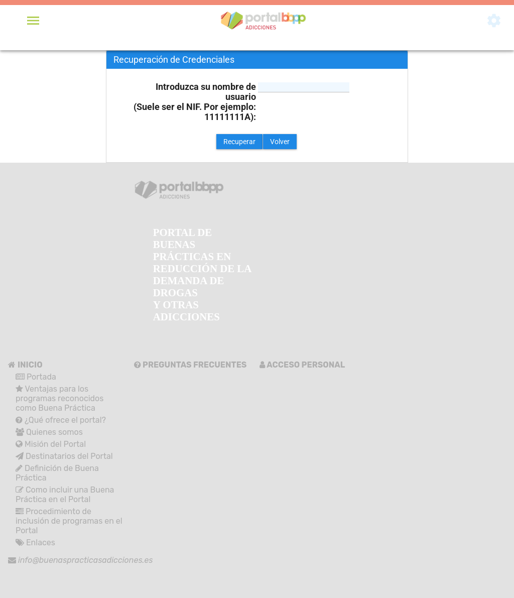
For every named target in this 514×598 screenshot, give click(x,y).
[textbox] (303, 87)
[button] (239, 141)
